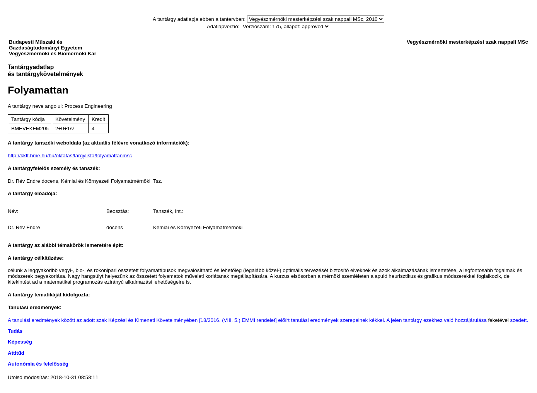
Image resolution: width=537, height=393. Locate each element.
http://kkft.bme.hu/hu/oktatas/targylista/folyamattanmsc (70, 155)
